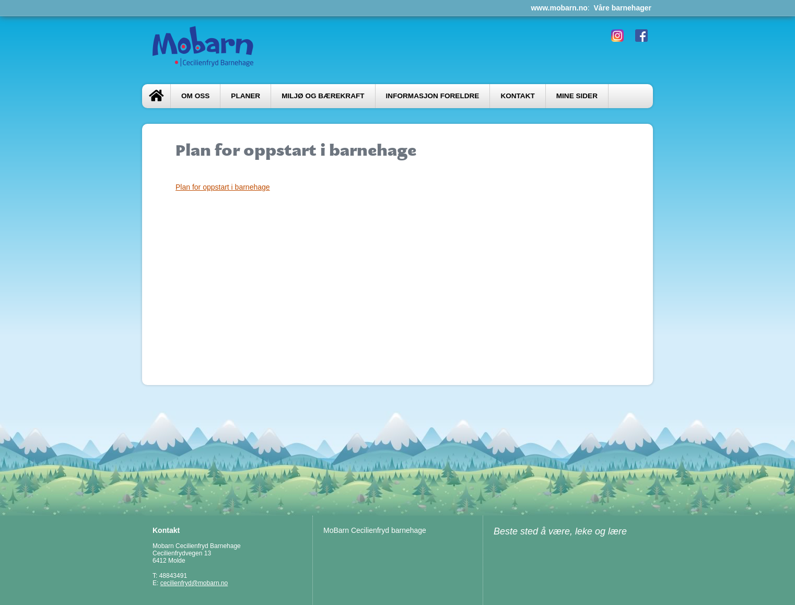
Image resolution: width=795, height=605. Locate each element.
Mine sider (577, 96)
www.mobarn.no (559, 8)
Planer (245, 96)
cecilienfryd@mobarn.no (194, 583)
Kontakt (517, 96)
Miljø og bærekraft (323, 96)
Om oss (195, 96)
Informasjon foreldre (433, 96)
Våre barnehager (623, 8)
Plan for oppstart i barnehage (223, 187)
